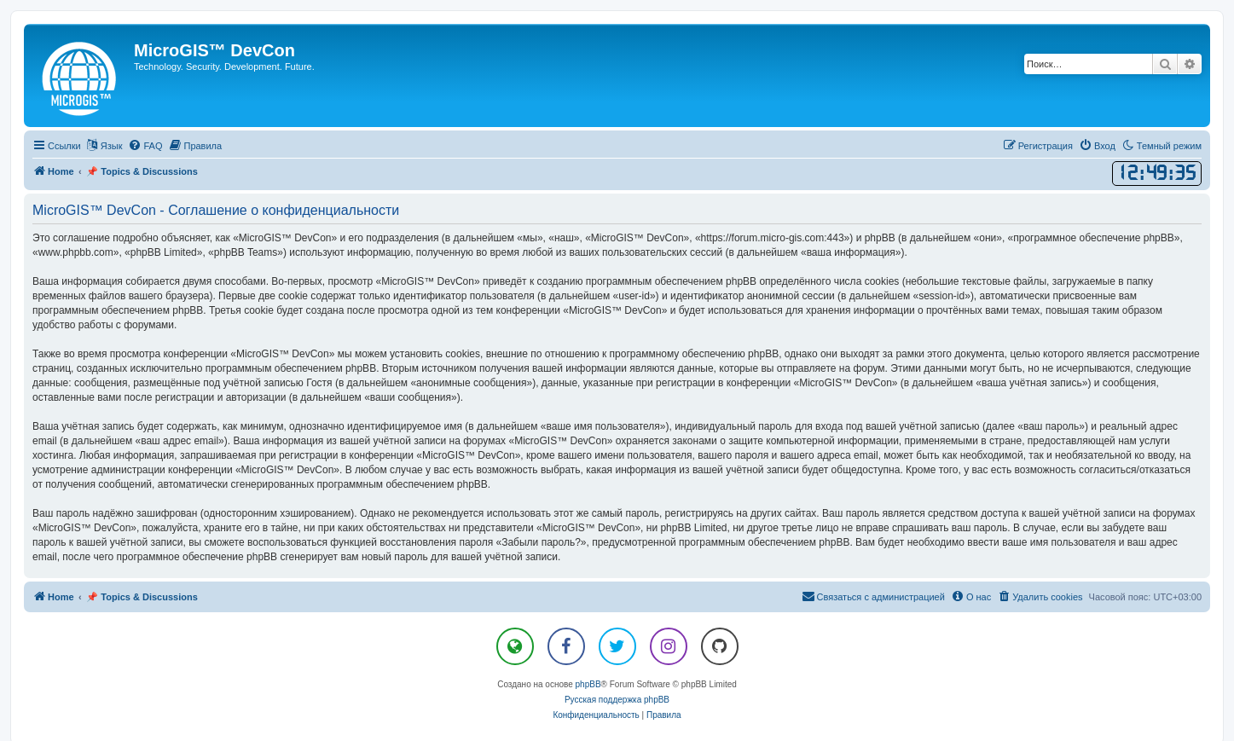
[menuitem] (145, 146)
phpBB (588, 684)
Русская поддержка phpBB (617, 699)
